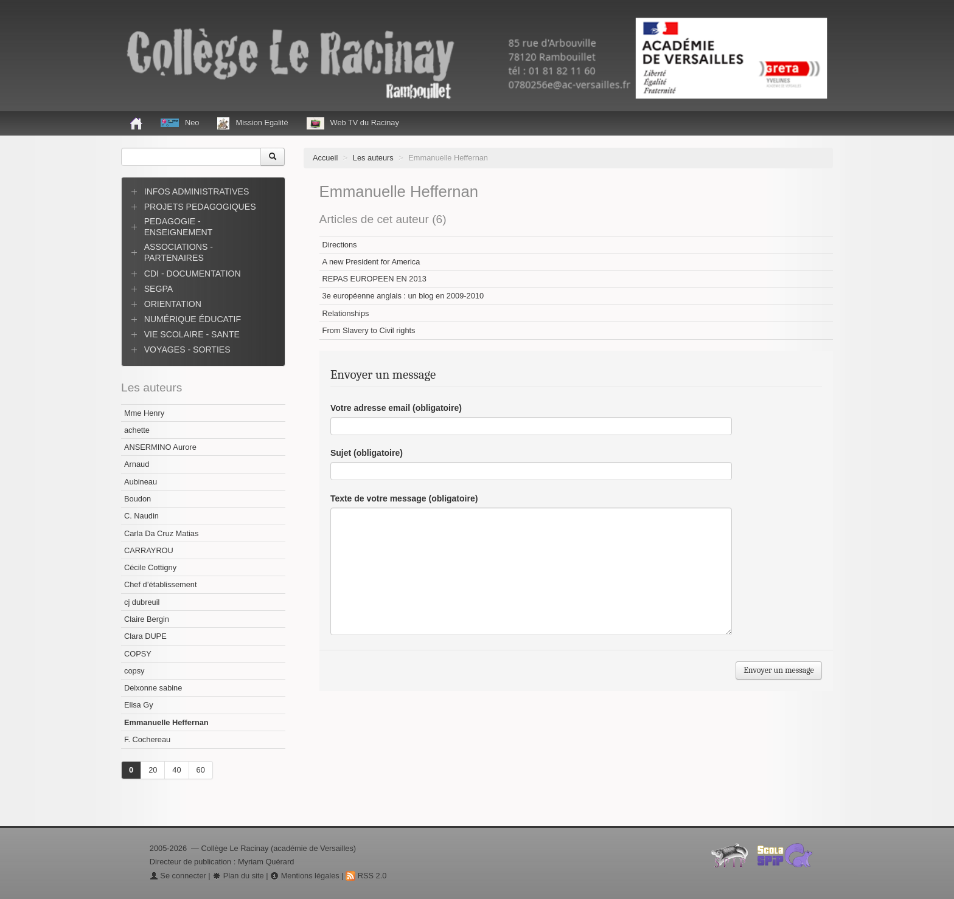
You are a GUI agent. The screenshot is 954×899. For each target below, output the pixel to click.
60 (201, 769)
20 (152, 769)
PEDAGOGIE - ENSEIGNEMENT (178, 226)
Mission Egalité (252, 123)
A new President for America (371, 261)
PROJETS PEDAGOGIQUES (200, 207)
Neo (180, 123)
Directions (339, 244)
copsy (134, 670)
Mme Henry (144, 413)
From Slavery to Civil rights (369, 330)
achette (137, 430)
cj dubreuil (141, 602)
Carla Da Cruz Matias (161, 533)
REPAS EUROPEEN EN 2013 (374, 278)
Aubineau (140, 481)
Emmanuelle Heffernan (166, 722)
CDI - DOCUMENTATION (192, 273)
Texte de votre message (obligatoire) (404, 498)
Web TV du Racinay (353, 123)
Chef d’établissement (160, 584)
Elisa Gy (138, 704)
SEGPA (158, 289)
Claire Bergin (146, 619)
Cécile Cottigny (150, 567)
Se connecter (178, 875)
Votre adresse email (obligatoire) (396, 408)
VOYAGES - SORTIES (187, 349)
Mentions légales (304, 875)
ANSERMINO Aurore (160, 447)
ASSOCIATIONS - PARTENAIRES (178, 252)
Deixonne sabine (153, 687)
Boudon (137, 498)
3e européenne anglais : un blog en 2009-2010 (403, 295)
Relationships (345, 313)
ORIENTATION (172, 304)
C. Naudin (141, 515)
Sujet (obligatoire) (366, 453)
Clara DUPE (145, 636)
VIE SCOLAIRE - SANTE (192, 334)
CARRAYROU (148, 550)
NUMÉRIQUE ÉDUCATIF (192, 319)
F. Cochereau (147, 739)
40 (176, 769)
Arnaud (136, 464)
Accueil (325, 157)
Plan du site (237, 875)
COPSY (137, 653)
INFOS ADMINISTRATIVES (196, 191)
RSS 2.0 (366, 875)
